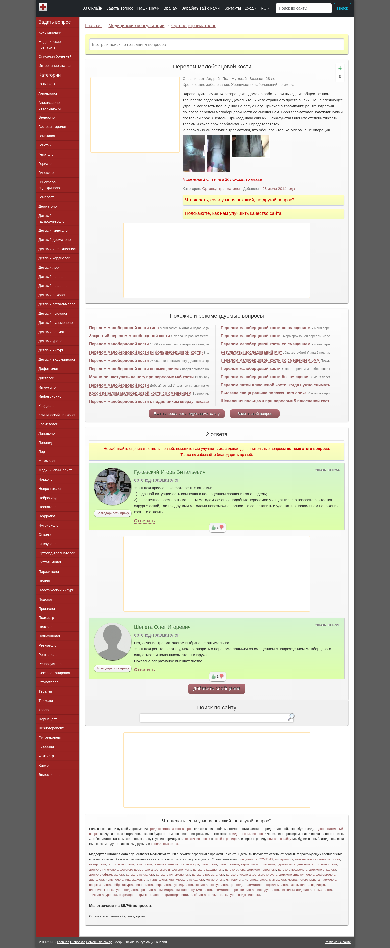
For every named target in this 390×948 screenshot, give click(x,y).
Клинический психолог (57, 415)
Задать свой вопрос (255, 413)
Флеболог (46, 747)
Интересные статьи (55, 66)
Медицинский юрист (55, 470)
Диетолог (46, 378)
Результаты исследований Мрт (251, 352)
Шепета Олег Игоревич (162, 627)
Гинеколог (47, 173)
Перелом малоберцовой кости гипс (124, 328)
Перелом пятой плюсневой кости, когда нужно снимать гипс (280, 385)
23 (264, 188)
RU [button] (263, 8)
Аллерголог (48, 93)
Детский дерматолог (55, 240)
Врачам (170, 8)
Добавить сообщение (217, 688)
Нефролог (47, 516)
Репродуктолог (51, 664)
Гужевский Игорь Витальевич (169, 472)
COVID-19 (47, 84)
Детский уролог (51, 341)
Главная (93, 25)
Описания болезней (55, 56)
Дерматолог (48, 206)
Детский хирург (51, 350)
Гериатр (45, 164)
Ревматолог (48, 645)
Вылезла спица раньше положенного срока (264, 393)
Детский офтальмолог (57, 304)
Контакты (232, 8)
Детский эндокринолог (57, 359)
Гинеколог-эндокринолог (50, 185)
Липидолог (47, 433)
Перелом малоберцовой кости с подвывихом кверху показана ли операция (164, 401)
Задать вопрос (119, 8)
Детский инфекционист (58, 249)
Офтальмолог (50, 562)
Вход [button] (249, 8)
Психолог (46, 627)
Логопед (45, 443)
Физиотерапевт (51, 728)
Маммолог (47, 461)
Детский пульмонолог (56, 323)
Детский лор (49, 267)
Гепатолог (47, 154)
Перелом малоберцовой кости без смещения (265, 377)
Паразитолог (49, 572)
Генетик (45, 145)
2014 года (286, 188)
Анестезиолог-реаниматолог (50, 105)
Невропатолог (50, 489)
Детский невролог (53, 277)
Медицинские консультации (136, 25)
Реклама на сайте (338, 942)
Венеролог (47, 117)
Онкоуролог (48, 544)
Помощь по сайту (99, 942)
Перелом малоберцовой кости (119, 344)
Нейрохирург (49, 498)
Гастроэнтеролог (52, 127)
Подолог (45, 599)
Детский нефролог (54, 286)
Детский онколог (52, 295)
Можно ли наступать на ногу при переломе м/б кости (141, 377)
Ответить (144, 520)
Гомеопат (46, 197)
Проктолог (47, 609)
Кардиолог (47, 406)
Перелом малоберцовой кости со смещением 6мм (270, 360)
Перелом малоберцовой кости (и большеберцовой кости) (146, 352)
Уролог (44, 710)
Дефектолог (48, 369)
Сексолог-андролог (54, 673)
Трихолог (46, 701)
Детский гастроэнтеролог (52, 218)
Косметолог (48, 424)
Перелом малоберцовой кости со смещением (134, 369)
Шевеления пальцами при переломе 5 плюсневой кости (276, 401)
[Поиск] (304, 8)
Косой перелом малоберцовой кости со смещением (140, 393)
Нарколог (46, 479)
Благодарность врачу (113, 513)
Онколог (45, 535)
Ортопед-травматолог (193, 25)
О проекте (77, 942)
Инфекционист (51, 396)
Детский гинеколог (54, 230)
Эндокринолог (50, 775)
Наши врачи (148, 8)
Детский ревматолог (55, 332)
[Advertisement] (135, 115)
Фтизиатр (46, 756)
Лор (42, 452)
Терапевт (46, 691)
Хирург (44, 765)
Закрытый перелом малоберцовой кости (129, 336)
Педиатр (46, 581)
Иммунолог (48, 387)
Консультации (50, 32)
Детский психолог (53, 313)
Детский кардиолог (54, 258)
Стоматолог (48, 682)
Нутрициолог (49, 525)
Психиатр (46, 618)
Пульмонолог (49, 636)
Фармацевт (48, 719)
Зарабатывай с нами (201, 8)
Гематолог (47, 136)
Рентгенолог (49, 655)
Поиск (342, 8)
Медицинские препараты (50, 44)
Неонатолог (48, 507)
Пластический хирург (56, 590)
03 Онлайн (92, 8)
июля (272, 188)
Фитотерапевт (50, 737)
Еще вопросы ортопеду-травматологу (187, 413)
